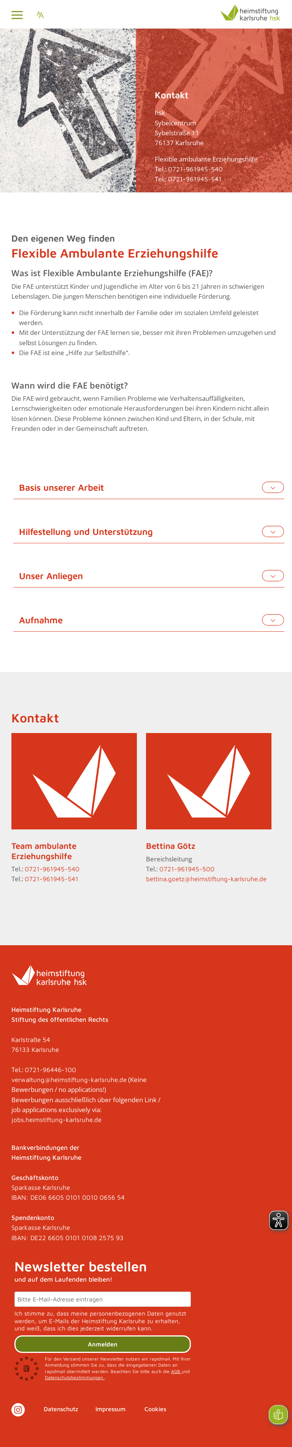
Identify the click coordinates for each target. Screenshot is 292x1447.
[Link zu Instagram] (18, 1410)
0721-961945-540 (195, 169)
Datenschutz (61, 1408)
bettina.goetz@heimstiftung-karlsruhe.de (206, 879)
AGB (176, 1371)
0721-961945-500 (186, 869)
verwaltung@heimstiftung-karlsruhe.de (69, 1080)
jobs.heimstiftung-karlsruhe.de (56, 1120)
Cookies (155, 1408)
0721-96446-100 (50, 1070)
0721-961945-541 (195, 179)
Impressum (110, 1408)
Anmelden (102, 1344)
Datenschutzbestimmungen (75, 1377)
